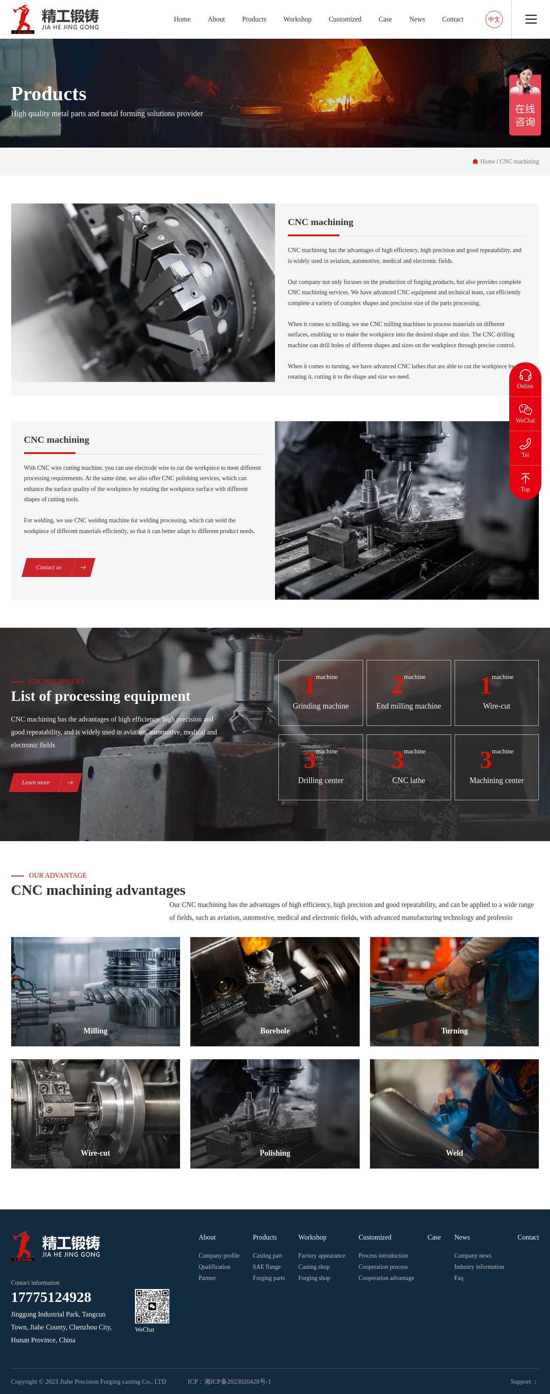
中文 (494, 19)
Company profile (219, 1255)
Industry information (479, 1267)
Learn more (51, 782)
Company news (473, 1255)
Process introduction (383, 1255)
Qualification (214, 1267)
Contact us (65, 567)
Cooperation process (383, 1267)
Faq (458, 1278)
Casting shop (314, 1267)
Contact (453, 19)
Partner (207, 1278)
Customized (345, 19)
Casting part (267, 1255)
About (216, 19)
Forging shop (314, 1278)
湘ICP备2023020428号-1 (237, 1381)
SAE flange (267, 1267)
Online (525, 375)
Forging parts (269, 1278)
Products (254, 19)
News (417, 19)
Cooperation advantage (386, 1278)
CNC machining (519, 161)
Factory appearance (321, 1255)
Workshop (298, 19)
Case (385, 19)
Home (182, 19)
